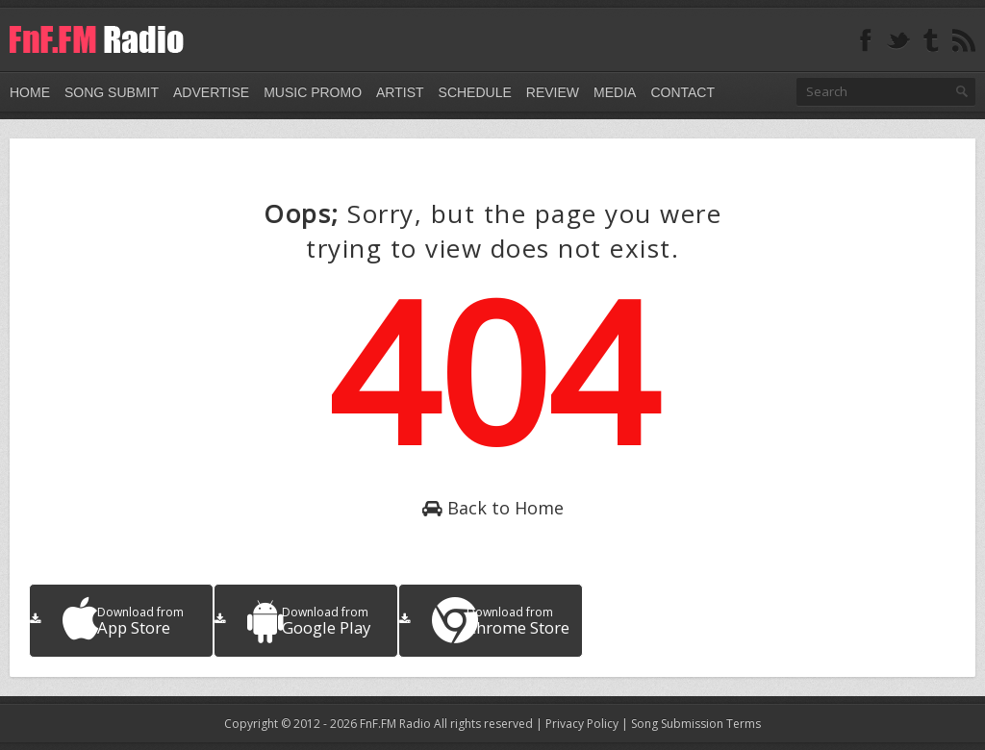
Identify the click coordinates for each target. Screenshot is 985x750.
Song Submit (111, 92)
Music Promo (313, 92)
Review (552, 92)
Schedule (475, 92)
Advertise (211, 92)
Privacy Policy (582, 723)
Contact (682, 92)
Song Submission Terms (696, 723)
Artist (400, 92)
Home (30, 92)
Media (615, 92)
